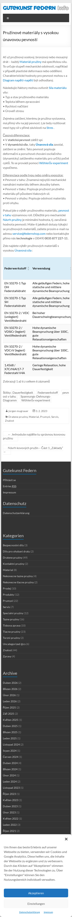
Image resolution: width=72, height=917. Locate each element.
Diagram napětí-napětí (18, 80)
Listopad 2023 (11, 787)
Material (34, 416)
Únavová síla (22, 250)
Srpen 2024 (10, 750)
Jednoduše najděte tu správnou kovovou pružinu (34, 436)
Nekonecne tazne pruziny (18, 576)
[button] (66, 839)
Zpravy (7, 656)
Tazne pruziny (11, 619)
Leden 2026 (10, 701)
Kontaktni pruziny (13, 563)
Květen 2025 (10, 719)
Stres (49, 127)
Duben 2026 (10, 682)
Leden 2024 (10, 781)
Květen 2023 (10, 800)
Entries (9, 486)
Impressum (9, 492)
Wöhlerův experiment (53, 163)
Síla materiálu (57, 88)
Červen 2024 (10, 756)
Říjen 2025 (9, 707)
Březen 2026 (10, 689)
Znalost (9, 420)
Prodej (7, 588)
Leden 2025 (10, 738)
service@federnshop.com (29, 233)
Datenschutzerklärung (29, 912)
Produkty (8, 594)
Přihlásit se (9, 480)
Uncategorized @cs (14, 644)
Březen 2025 (10, 732)
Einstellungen (36, 903)
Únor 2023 (9, 812)
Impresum (48, 912)
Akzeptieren (36, 893)
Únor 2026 (9, 695)
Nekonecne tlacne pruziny (18, 582)
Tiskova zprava (11, 625)
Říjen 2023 (9, 793)
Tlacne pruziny (11, 631)
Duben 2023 (10, 806)
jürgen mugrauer (18, 411)
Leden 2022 (10, 824)
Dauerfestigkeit (22, 392)
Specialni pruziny (13, 613)
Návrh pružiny (12, 219)
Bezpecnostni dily (13, 545)
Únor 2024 (9, 775)
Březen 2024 (10, 769)
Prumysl (45, 416)
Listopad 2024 (11, 744)
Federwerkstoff (48, 392)
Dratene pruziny (18, 416)
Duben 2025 (10, 726)
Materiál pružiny (30, 61)
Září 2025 (8, 713)
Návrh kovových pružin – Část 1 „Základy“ (33, 449)
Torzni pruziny (11, 637)
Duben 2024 (10, 763)
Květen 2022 (10, 818)
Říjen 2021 (9, 831)
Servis (54, 416)
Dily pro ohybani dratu (16, 551)
